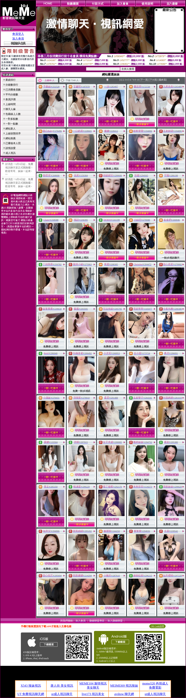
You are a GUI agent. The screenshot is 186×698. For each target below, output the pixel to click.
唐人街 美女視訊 (61, 685)
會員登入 (18, 33)
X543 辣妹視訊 (31, 685)
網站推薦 (10, 138)
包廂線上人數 (13, 113)
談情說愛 (10, 148)
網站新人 (10, 128)
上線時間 (10, 104)
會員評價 (10, 99)
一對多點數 (11, 118)
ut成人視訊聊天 (61, 694)
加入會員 (18, 38)
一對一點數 (11, 123)
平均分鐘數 (11, 94)
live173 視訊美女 (93, 694)
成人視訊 (10, 152)
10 (138, 79)
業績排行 (10, 79)
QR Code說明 (157, 626)
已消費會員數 (13, 89)
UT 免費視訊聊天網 (30, 694)
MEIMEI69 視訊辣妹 (124, 685)
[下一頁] (144, 79)
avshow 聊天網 (124, 694)
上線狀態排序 (13, 133)
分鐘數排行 (11, 84)
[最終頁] (162, 79)
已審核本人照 (13, 143)
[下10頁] (153, 79)
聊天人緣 (10, 109)
